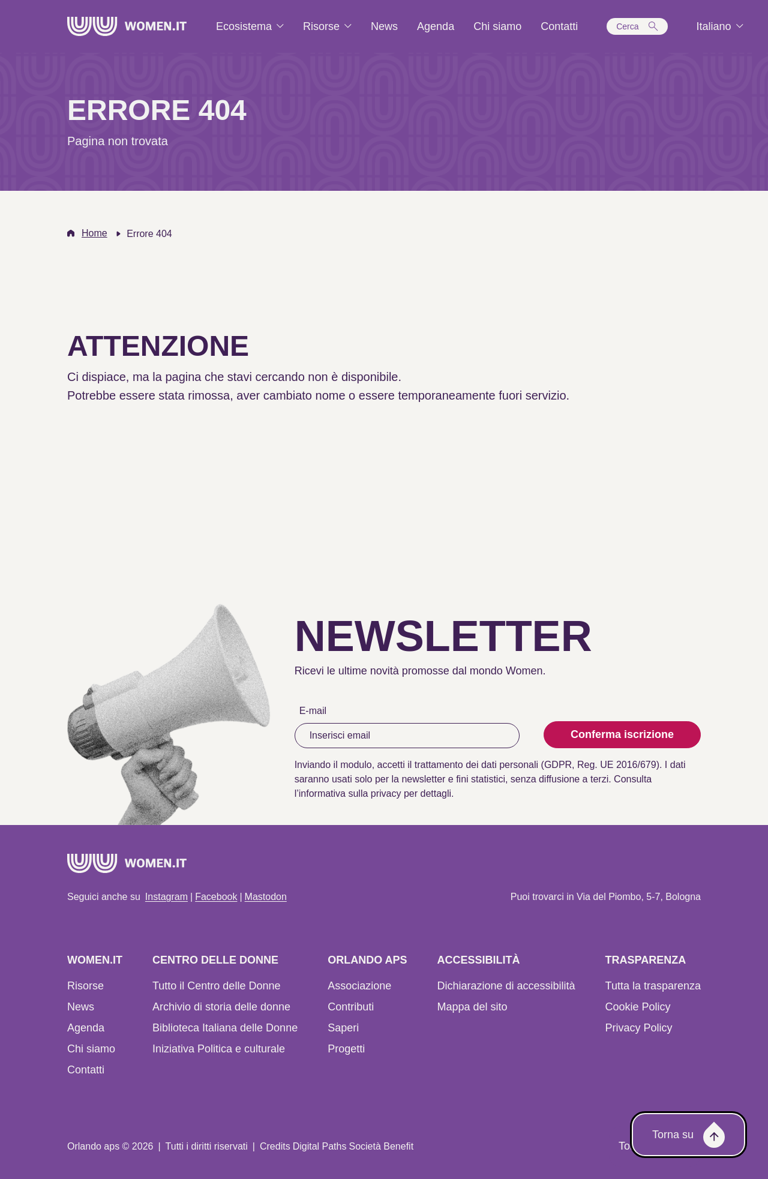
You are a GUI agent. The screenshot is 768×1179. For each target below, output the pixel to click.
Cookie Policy (638, 1007)
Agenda (85, 1028)
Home (94, 233)
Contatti (85, 1070)
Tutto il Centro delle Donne (216, 986)
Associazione (359, 986)
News (80, 1007)
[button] (637, 26)
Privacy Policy (639, 1028)
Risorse (85, 986)
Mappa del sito (472, 1007)
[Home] (127, 26)
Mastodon (266, 897)
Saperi (343, 1028)
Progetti (346, 1049)
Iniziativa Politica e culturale (218, 1049)
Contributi (351, 1007)
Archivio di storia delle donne (221, 1007)
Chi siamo (91, 1049)
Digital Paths (320, 1146)
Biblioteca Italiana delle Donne (225, 1028)
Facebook (216, 897)
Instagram (166, 897)
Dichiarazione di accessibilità (506, 986)
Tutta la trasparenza (653, 986)
